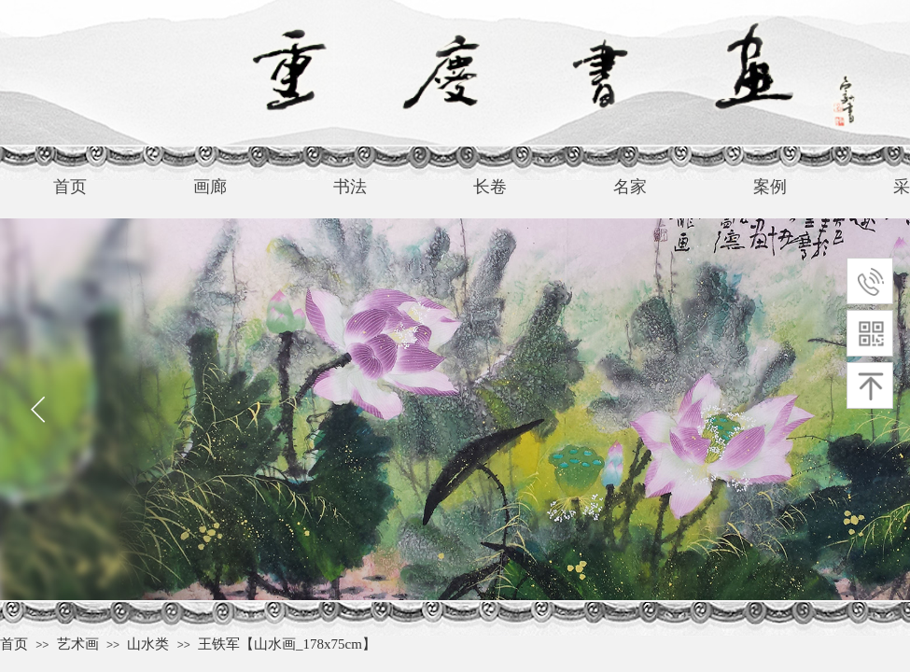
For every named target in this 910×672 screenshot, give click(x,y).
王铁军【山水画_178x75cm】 (287, 644)
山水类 (148, 644)
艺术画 (78, 644)
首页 (14, 644)
